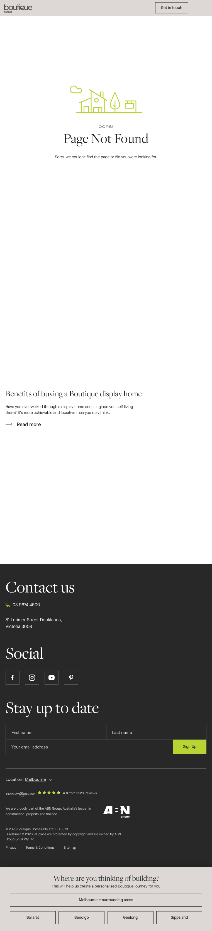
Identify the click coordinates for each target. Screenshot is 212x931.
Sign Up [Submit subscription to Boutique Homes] (189, 746)
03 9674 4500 (23, 605)
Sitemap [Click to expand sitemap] (70, 848)
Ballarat (32, 917)
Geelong (130, 917)
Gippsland (179, 917)
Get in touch (171, 7)
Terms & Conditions (40, 848)
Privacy (11, 848)
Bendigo (81, 917)
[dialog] (106, 899)
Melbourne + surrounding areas (106, 900)
